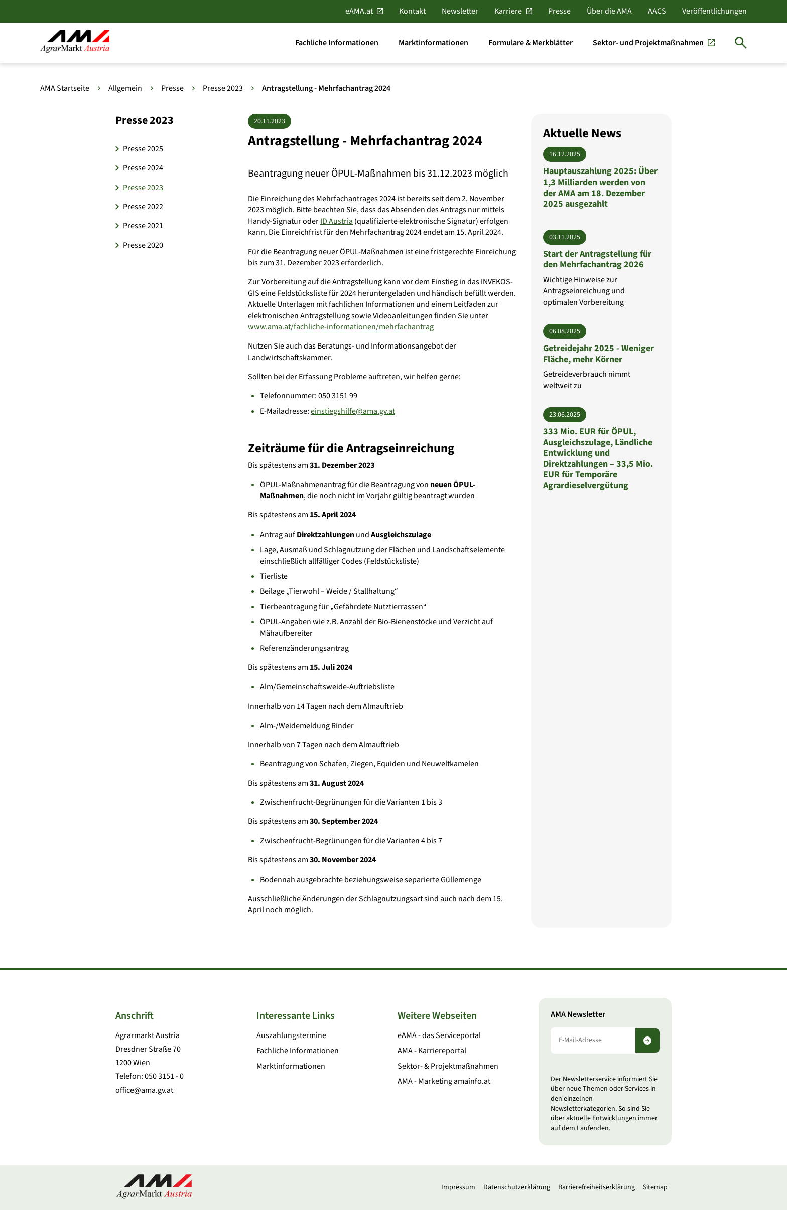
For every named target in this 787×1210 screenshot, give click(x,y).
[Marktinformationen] (433, 43)
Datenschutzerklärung (516, 1187)
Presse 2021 (143, 225)
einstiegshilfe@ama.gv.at (353, 411)
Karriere (508, 11)
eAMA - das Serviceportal (439, 1035)
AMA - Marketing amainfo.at (444, 1081)
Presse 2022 (143, 206)
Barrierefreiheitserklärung (596, 1187)
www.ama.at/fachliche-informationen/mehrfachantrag (341, 326)
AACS (657, 11)
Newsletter (460, 11)
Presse (559, 11)
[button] (175, 120)
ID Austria (336, 221)
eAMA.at (359, 11)
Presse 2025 (143, 148)
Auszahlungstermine (291, 1035)
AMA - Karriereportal (432, 1050)
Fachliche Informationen (297, 1050)
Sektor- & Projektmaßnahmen (448, 1066)
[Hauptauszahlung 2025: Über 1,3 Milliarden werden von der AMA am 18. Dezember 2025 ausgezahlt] (601, 178)
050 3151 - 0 (164, 1076)
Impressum (458, 1187)
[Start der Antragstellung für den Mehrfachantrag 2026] (601, 269)
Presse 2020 (143, 245)
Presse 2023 (223, 88)
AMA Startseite (64, 88)
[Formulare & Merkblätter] (530, 43)
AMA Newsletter (578, 1014)
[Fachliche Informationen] (336, 43)
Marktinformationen (290, 1066)
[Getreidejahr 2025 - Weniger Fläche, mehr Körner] (601, 357)
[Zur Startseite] (74, 42)
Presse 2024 (143, 168)
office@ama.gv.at (144, 1090)
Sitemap (655, 1187)
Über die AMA (609, 11)
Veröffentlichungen (714, 11)
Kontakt (412, 11)
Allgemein (125, 88)
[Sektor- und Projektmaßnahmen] (654, 43)
